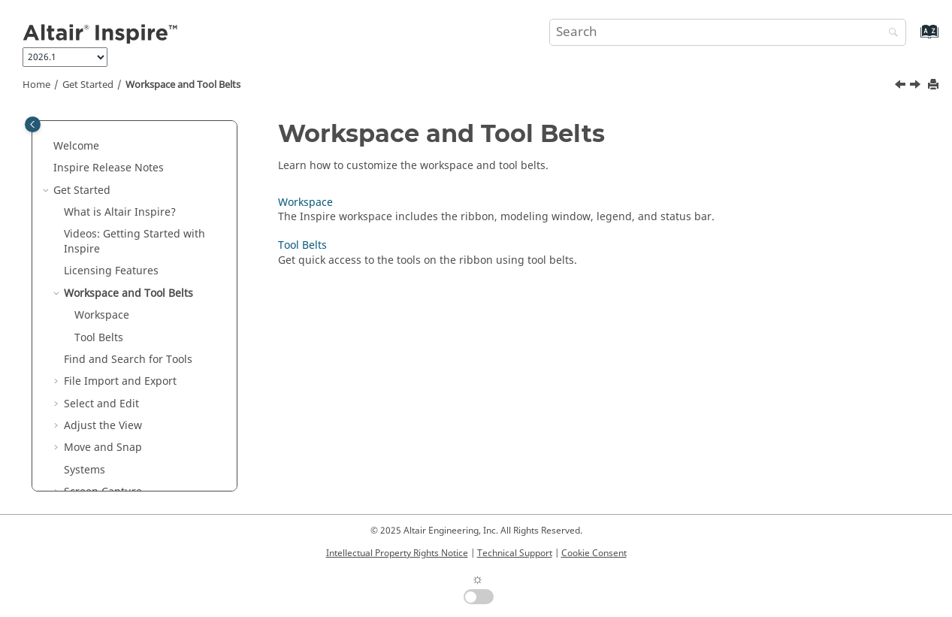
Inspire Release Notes (108, 168)
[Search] (890, 33)
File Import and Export (120, 381)
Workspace (101, 315)
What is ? (120, 212)
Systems (84, 470)
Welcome (76, 146)
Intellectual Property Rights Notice (397, 553)
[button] (47, 146)
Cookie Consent (594, 553)
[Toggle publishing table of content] (33, 124)
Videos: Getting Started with (134, 241)
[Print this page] (935, 85)
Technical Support (514, 553)
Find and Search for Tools (128, 359)
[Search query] (727, 32)
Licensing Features (111, 271)
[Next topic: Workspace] (917, 86)
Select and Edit (101, 404)
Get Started (87, 85)
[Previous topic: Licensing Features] (902, 86)
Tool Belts (98, 338)
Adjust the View (103, 426)
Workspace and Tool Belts (182, 85)
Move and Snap (103, 447)
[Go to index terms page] (913, 39)
